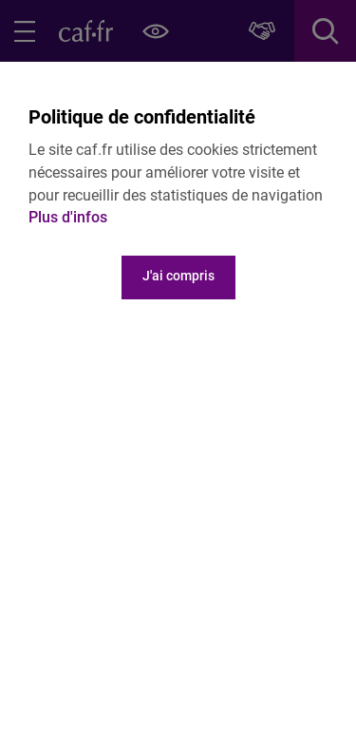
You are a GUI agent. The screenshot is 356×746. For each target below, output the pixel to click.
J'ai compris (178, 275)
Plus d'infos (67, 217)
